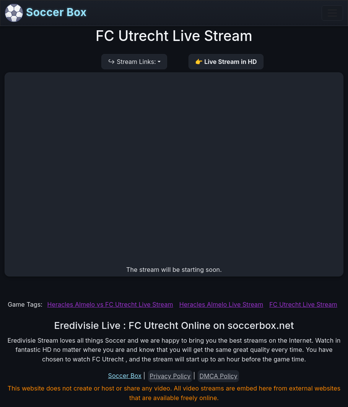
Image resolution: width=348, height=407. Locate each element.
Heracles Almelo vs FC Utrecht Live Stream (110, 304)
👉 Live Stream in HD (226, 61)
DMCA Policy (218, 376)
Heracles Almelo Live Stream (221, 304)
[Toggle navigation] (332, 13)
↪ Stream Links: (132, 61)
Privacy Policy (170, 376)
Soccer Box (46, 13)
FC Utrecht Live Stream (303, 304)
